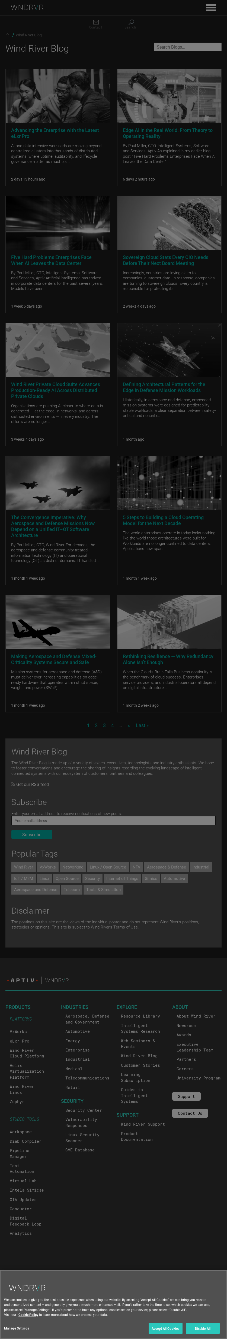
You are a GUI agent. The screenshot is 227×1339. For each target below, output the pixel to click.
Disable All (202, 1331)
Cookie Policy (28, 1318)
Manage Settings (16, 1331)
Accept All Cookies (165, 1331)
